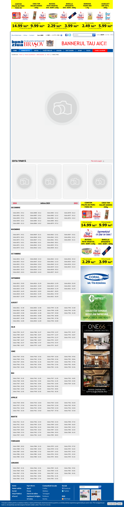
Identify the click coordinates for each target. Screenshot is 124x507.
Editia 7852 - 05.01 (69, 473)
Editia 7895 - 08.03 (52, 435)
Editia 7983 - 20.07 (35, 335)
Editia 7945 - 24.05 (18, 389)
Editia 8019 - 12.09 (52, 286)
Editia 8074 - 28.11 (18, 237)
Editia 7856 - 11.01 (52, 476)
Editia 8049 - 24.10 (18, 272)
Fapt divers (70, 50)
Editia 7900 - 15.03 (52, 422)
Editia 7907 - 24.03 (18, 435)
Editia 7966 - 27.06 (18, 364)
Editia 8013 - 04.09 (69, 286)
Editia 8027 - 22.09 (18, 296)
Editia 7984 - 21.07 (35, 332)
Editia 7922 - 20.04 (35, 408)
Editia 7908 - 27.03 (18, 432)
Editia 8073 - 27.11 (18, 240)
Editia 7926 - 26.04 (18, 408)
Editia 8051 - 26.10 (18, 267)
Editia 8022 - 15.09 (35, 294)
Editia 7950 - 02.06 (69, 367)
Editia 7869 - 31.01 (18, 468)
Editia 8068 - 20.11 (35, 237)
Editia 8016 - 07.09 (52, 294)
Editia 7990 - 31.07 (18, 332)
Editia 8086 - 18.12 (35, 218)
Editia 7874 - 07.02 (69, 446)
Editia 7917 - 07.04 (52, 410)
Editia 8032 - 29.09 (18, 283)
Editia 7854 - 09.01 (69, 468)
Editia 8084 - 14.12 (35, 223)
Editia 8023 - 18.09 (35, 291)
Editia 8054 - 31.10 (18, 259)
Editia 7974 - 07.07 (52, 342)
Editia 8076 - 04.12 (69, 218)
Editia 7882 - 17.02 (35, 451)
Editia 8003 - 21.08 (35, 313)
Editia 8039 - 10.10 (52, 267)
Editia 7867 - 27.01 (18, 473)
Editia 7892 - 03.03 (69, 427)
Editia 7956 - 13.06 (52, 364)
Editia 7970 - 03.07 (69, 337)
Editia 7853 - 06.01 (69, 470)
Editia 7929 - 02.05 (69, 383)
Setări (120, 503)
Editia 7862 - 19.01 (35, 473)
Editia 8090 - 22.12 (18, 220)
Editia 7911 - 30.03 (18, 424)
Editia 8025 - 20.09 (35, 286)
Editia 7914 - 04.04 (69, 408)
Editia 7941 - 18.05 (35, 383)
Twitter (66, 491)
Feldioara (46, 496)
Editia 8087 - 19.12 (35, 215)
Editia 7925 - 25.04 (18, 410)
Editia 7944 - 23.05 (18, 391)
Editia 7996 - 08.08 (52, 315)
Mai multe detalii (44, 505)
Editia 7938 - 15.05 (35, 391)
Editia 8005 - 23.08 (35, 308)
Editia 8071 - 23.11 (18, 245)
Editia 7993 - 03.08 (69, 308)
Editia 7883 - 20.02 (35, 449)
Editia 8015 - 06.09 (52, 296)
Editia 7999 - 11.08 (52, 308)
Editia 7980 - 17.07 (35, 342)
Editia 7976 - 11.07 (52, 337)
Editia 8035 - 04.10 (69, 261)
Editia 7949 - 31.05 (18, 378)
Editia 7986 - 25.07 (18, 342)
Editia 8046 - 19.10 (35, 264)
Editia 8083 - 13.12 (52, 213)
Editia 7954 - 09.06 (69, 356)
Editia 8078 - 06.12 (69, 213)
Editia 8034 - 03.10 (69, 264)
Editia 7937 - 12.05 (52, 378)
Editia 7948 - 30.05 (18, 381)
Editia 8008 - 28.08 (18, 315)
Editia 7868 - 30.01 (18, 470)
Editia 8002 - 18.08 (35, 315)
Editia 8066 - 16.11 (35, 242)
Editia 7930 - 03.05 (69, 381)
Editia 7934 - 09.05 (52, 386)
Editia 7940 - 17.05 (35, 386)
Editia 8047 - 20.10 (35, 261)
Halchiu (45, 499)
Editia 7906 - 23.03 (35, 422)
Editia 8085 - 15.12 (35, 220)
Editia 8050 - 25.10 (18, 269)
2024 (15, 203)
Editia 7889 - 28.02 (18, 446)
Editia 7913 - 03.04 (69, 410)
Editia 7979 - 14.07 (35, 345)
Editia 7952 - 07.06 (69, 362)
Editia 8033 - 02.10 (69, 267)
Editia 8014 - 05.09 (69, 283)
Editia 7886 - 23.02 (18, 454)
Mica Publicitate (16, 35)
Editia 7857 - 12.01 (52, 473)
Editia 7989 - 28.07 (18, 335)
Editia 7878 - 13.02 (52, 449)
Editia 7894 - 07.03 (69, 422)
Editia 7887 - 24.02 (18, 451)
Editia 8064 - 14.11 (35, 248)
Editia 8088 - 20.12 (35, 213)
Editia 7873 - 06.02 (69, 449)
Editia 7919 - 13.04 (52, 405)
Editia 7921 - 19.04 (35, 410)
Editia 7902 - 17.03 (35, 432)
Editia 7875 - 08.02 (52, 457)
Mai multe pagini (96, 161)
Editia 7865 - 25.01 (18, 478)
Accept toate (112, 503)
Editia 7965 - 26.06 (18, 367)
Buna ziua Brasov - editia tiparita (34, 54)
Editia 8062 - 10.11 (52, 237)
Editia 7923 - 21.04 (35, 405)
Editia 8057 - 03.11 (69, 234)
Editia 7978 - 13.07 (52, 332)
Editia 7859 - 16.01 (52, 468)
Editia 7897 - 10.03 (52, 430)
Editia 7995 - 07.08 (52, 318)
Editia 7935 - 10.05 (52, 383)
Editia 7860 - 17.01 (35, 478)
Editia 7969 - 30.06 (18, 356)
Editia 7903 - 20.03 (35, 430)
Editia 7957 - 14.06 (52, 362)
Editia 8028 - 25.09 (18, 294)
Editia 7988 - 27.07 (18, 337)
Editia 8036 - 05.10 (69, 259)
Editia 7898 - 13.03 (52, 427)
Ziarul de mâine (100, 50)
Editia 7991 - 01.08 (69, 313)
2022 (76, 203)
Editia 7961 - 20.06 (35, 364)
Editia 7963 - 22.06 (35, 359)
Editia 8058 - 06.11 (52, 248)
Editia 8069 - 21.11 (35, 234)
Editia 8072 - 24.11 (18, 242)
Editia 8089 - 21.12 (18, 223)
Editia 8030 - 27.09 (18, 288)
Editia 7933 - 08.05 (52, 389)
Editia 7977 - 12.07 (52, 335)
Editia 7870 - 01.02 (69, 457)
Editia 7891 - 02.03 (69, 430)
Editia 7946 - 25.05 (18, 386)
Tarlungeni (46, 494)
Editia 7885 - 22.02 (18, 457)
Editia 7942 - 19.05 (35, 381)
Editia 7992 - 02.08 (69, 310)
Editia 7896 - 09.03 (52, 432)
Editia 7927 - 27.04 (18, 405)
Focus (88, 50)
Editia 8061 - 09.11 (52, 240)
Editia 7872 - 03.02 (69, 451)
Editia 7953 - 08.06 (69, 359)
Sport (80, 50)
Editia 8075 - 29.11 (18, 234)
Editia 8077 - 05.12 (69, 215)
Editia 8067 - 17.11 (35, 240)
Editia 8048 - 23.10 (35, 259)
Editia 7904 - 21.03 (35, 427)
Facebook (67, 488)
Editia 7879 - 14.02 (52, 446)
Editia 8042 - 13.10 (52, 259)
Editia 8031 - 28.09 (18, 286)
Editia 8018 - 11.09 (52, 288)
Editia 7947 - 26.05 (18, 383)
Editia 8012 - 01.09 (69, 288)
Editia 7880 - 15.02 (35, 457)
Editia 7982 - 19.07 (35, 337)
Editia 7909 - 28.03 (18, 430)
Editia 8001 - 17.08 (35, 318)
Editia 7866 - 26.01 (18, 476)
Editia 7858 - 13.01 (52, 470)
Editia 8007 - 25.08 (18, 318)
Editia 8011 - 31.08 (18, 308)
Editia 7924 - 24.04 (35, 403)
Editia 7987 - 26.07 (18, 340)
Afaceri (58, 50)
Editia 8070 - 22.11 (18, 248)
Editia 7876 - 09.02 (52, 454)
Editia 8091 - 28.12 (18, 215)
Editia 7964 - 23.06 (35, 356)
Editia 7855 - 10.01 (52, 478)
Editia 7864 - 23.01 (35, 468)
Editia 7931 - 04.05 (69, 378)
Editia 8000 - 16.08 (35, 321)
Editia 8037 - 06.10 (52, 272)
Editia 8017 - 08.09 (52, 291)
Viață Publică (47, 50)
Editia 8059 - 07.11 (52, 245)
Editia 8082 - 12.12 (52, 215)
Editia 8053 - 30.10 (18, 261)
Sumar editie (25, 50)
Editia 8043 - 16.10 (35, 272)
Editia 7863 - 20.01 (35, 470)
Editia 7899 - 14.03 (52, 424)
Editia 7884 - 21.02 (35, 446)
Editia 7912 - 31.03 (18, 422)
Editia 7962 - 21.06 (35, 362)
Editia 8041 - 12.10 (52, 261)
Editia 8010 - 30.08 (18, 310)
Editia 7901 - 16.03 (35, 435)
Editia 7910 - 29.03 (18, 427)
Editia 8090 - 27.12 (18, 218)
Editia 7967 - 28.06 (18, 362)
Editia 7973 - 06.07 (52, 345)
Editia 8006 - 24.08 (18, 321)
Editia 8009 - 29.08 (18, 313)
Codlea (45, 488)
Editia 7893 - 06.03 (69, 424)
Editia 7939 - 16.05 (35, 389)
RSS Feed (67, 499)
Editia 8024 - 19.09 (35, 288)
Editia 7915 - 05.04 (69, 405)
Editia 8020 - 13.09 (52, 283)
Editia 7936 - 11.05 (52, 381)
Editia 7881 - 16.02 (35, 454)
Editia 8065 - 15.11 (35, 245)
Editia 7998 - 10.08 (52, 310)
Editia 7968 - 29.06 (18, 359)
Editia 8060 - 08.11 (52, 242)
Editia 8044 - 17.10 (35, 269)
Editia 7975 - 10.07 (52, 340)
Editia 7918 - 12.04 (52, 408)
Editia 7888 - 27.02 (18, 449)
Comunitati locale (50, 486)
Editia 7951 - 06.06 (69, 364)
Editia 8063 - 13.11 (52, 234)
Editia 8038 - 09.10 (52, 269)
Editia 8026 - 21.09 (35, 283)
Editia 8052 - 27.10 (18, 264)
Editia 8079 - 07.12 (52, 223)
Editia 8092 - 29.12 (18, 213)
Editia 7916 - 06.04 (69, 403)
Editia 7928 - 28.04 (18, 403)
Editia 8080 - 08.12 (52, 220)
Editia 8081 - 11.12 (52, 218)
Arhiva (25, 35)
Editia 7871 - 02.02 (69, 454)
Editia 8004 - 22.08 (35, 310)
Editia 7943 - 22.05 (35, 378)
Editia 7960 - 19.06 (35, 367)
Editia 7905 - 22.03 (35, 424)
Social (36, 50)
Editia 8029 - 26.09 (18, 291)
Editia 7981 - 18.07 (35, 340)
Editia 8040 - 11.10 (52, 264)
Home (15, 50)
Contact (31, 35)
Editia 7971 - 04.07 (69, 335)
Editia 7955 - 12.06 (52, 367)
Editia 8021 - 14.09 (35, 296)
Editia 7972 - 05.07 (69, 332)
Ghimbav (45, 491)
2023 (48, 54)
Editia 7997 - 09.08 (52, 313)
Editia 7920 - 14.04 (52, 403)
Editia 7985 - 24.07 (18, 345)
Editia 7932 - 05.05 (52, 391)
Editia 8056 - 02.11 (69, 237)
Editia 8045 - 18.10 (35, 267)
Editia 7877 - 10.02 (52, 451)
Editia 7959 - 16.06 (52, 356)
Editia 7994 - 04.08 (52, 321)
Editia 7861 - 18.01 (35, 476)
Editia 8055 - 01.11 (69, 240)
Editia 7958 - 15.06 (52, 359)
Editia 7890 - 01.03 (69, 432)
